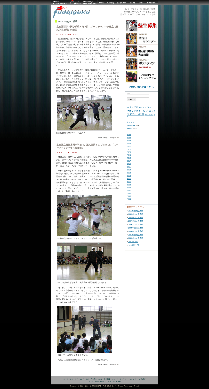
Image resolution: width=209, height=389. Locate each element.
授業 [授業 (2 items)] (128, 107)
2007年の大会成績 (135, 221)
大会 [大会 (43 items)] (148, 110)
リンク (90, 381)
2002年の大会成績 (135, 238)
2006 (129, 193)
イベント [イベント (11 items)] (142, 107)
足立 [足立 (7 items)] (153, 111)
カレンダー (131, 122)
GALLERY (131, 125)
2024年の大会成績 (135, 211)
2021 (129, 149)
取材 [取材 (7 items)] (131, 107)
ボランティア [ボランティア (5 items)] (149, 114)
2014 (129, 170)
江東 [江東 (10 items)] (136, 107)
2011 (129, 179)
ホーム (66, 379)
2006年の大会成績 (135, 224)
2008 (129, 187)
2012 (129, 176)
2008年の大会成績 (135, 218)
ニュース (115, 379)
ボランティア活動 (114, 381)
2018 (129, 158)
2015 (129, 167)
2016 (129, 164)
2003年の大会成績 (135, 235)
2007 (129, 190)
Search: (130, 93)
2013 (129, 173)
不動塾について (96, 379)
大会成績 (142, 379)
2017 (129, 161)
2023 (129, 143)
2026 (129, 135)
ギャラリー (124, 379)
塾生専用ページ (100, 381)
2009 (129, 184)
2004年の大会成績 (135, 231)
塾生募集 (107, 379)
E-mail (136, 386)
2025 (129, 137)
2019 (129, 155)
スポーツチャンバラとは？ (79, 379)
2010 (129, 182)
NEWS (116, 137)
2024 (129, 140)
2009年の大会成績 (135, 214)
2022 (129, 146)
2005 (129, 196)
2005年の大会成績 (135, 228)
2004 (129, 199)
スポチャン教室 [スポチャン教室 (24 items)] (135, 114)
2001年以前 (133, 242)
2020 (129, 152)
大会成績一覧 (133, 245)
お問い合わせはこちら (141, 86)
